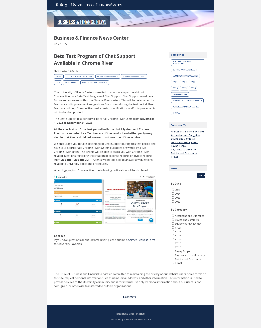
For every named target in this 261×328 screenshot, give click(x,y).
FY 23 (193, 82)
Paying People (71, 82)
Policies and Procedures (186, 106)
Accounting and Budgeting (79, 76)
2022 (177, 201)
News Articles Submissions (137, 319)
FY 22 (184, 82)
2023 (177, 197)
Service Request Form (141, 240)
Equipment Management (134, 76)
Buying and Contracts (107, 76)
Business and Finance (130, 314)
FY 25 (184, 88)
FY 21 (175, 82)
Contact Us (115, 319)
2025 (177, 189)
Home (57, 44)
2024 (177, 193)
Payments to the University (94, 82)
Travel (59, 76)
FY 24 (58, 82)
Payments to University (183, 149)
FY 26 (193, 88)
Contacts (129, 297)
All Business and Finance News (187, 131)
